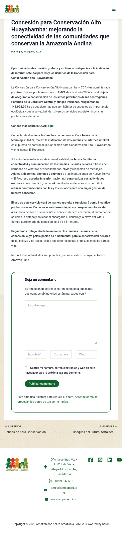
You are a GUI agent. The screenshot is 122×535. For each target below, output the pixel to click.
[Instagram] (100, 459)
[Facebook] (91, 459)
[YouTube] (118, 459)
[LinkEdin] (109, 459)
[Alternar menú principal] (114, 9)
